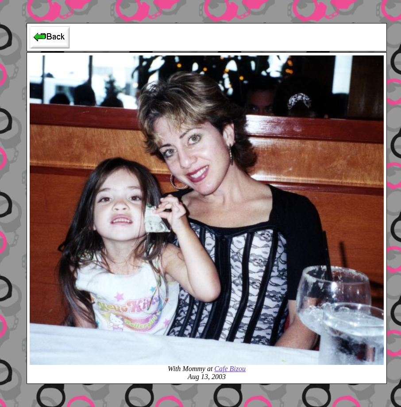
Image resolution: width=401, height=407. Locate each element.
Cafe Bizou (230, 368)
